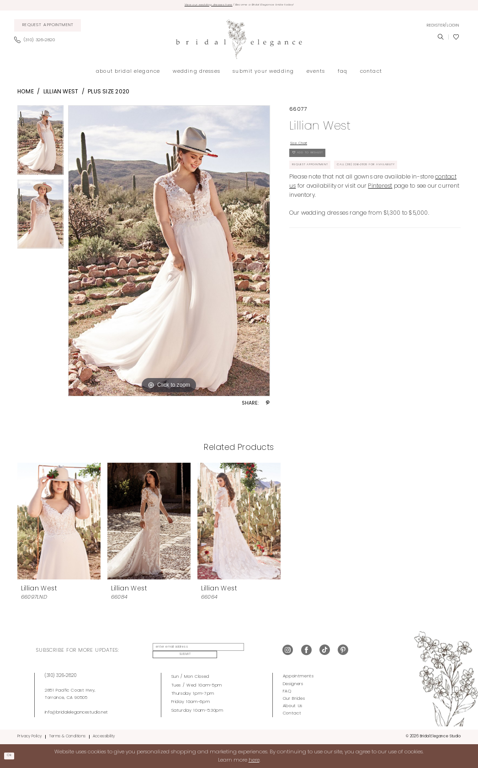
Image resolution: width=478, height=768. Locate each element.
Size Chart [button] (304, 147)
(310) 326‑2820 (61, 676)
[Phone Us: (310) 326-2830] (37, 42)
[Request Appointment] (47, 28)
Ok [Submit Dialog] (12, 755)
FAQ (287, 691)
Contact (292, 713)
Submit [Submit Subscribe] (250, 651)
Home (25, 94)
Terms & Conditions (67, 736)
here (254, 760)
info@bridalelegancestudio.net (76, 712)
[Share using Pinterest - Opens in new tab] (268, 406)
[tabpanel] (40, 145)
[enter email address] (191, 651)
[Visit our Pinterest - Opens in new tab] (343, 651)
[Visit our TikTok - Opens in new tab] (324, 651)
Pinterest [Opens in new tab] (380, 204)
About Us (293, 705)
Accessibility (104, 736)
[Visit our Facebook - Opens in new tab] (306, 651)
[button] (443, 27)
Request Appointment (319, 180)
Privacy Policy (29, 736)
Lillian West (61, 94)
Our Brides (294, 698)
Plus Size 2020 (108, 94)
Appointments (298, 676)
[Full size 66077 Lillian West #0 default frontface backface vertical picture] (169, 253)
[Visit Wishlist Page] (456, 39)
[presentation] (59, 523)
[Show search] (440, 39)
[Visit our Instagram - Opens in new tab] (287, 651)
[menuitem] (47, 28)
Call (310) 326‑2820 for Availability (402, 180)
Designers (293, 683)
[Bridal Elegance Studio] (239, 41)
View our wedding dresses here (191, 6)
